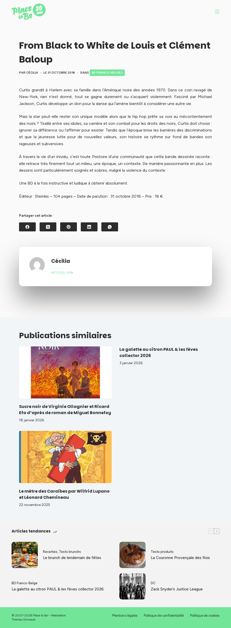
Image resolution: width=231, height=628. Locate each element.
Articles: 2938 (62, 272)
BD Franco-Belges (107, 72)
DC (153, 583)
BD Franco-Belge (25, 583)
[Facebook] (27, 226)
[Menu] (217, 11)
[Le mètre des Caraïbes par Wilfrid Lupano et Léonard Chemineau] (65, 457)
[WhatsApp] (109, 226)
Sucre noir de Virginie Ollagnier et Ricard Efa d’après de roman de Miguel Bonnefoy (65, 410)
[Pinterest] (68, 226)
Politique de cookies (204, 615)
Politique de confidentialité (164, 615)
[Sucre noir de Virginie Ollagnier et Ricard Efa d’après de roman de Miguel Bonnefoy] (65, 372)
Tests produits (162, 552)
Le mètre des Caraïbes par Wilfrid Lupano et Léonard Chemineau (64, 494)
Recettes (50, 552)
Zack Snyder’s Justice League (177, 589)
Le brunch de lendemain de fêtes (72, 557)
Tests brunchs (70, 552)
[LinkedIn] (89, 226)
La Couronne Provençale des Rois (180, 557)
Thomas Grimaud (23, 619)
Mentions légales (124, 615)
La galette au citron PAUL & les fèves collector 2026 (58, 589)
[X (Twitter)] (48, 226)
